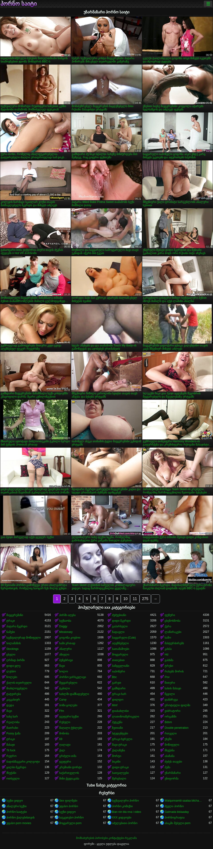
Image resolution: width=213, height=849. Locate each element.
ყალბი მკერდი (16, 767)
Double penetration (176, 727)
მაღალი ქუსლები (70, 727)
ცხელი (10, 654)
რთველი (171, 733)
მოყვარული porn (70, 823)
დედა (10, 705)
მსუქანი (11, 773)
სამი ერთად (67, 643)
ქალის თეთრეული (18, 682)
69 (60, 739)
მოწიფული (172, 744)
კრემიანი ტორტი (70, 767)
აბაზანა (169, 756)
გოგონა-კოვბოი (69, 637)
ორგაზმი (170, 716)
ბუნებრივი (66, 660)
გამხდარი (118, 688)
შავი (62, 665)
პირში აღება (67, 615)
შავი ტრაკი (119, 744)
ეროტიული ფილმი (177, 705)
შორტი (116, 756)
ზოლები (11, 677)
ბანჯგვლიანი (120, 665)
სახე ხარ (12, 716)
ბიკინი (116, 761)
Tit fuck (10, 750)
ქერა (168, 626)
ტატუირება (13, 694)
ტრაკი (10, 620)
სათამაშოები (120, 649)
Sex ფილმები (68, 800)
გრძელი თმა (67, 756)
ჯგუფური (65, 761)
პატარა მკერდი (16, 626)
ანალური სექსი (16, 806)
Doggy (63, 626)
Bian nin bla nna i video (126, 812)
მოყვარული (120, 654)
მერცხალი (119, 778)
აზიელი (64, 654)
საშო (168, 637)
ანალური (65, 649)
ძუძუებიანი (119, 615)
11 (135, 599)
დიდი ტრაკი (120, 767)
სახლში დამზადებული (74, 694)
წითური (170, 682)
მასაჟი (10, 744)
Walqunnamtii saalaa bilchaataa (184, 800)
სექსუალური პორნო (125, 800)
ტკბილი (64, 688)
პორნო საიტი (18, 4)
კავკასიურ (13, 699)
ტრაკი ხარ (119, 694)
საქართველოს (69, 773)
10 (125, 599)
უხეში (168, 739)
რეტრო (11, 756)
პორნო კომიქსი (122, 806)
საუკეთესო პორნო (71, 817)
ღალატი (64, 744)
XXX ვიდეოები (121, 817)
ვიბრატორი (172, 711)
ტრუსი (169, 665)
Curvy (62, 699)
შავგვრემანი (14, 615)
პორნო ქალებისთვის (20, 817)
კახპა (168, 649)
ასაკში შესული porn (177, 823)
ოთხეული (12, 778)
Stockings (12, 649)
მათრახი (12, 727)
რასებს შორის (174, 671)
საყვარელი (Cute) (124, 637)
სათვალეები (120, 773)
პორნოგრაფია (175, 817)
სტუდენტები (120, 733)
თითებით (118, 660)
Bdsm (168, 722)
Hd (166, 654)
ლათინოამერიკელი (125, 716)
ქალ (62, 750)
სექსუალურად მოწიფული (23, 637)
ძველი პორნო (174, 806)
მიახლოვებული (16, 688)
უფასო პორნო (68, 806)
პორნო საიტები (16, 812)
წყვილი (170, 694)
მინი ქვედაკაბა (69, 778)
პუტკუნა (117, 722)
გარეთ (116, 682)
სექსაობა (65, 620)
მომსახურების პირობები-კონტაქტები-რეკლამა (106, 838)
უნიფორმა (171, 778)
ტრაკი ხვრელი (122, 739)
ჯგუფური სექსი (69, 716)
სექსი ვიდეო (14, 800)
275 (145, 599)
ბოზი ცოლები (68, 705)
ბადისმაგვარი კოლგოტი (23, 761)
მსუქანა (169, 750)
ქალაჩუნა (118, 750)
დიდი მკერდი (121, 620)
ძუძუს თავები (173, 761)
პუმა (167, 767)
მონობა (64, 733)
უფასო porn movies (18, 823)
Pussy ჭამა (13, 733)
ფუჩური (170, 615)
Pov (167, 677)
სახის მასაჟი (173, 688)
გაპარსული (120, 626)
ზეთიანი (117, 727)
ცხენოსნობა (172, 620)
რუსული (64, 722)
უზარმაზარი (173, 773)
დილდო (117, 699)
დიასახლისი (120, 711)
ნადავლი (118, 632)
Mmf (114, 705)
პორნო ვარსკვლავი (72, 677)
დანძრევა (171, 699)
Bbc (114, 677)
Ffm (61, 711)
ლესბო (11, 671)
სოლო (63, 671)
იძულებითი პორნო (124, 823)
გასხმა (169, 660)
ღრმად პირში (15, 660)
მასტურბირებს (174, 643)
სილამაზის (13, 643)
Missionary (66, 632)
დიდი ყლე (13, 665)
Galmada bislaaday (177, 812)
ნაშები (10, 632)
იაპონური (118, 671)
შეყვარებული (68, 682)
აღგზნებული (120, 643)
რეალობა (12, 722)
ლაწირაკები (173, 632)
